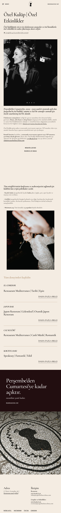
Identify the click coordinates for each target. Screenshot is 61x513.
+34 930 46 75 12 (36, 502)
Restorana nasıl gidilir (11, 493)
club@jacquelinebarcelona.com (14, 140)
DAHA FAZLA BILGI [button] (47, 296)
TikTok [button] (26, 510)
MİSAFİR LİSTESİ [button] (30, 147)
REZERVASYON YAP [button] (12, 403)
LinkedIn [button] (34, 510)
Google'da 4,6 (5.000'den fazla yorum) (16, 33)
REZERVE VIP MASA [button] (30, 151)
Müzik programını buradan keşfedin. (35, 124)
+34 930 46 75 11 (36, 493)
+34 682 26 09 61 (32, 138)
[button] (5, 4)
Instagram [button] (17, 510)
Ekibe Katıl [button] (7, 510)
